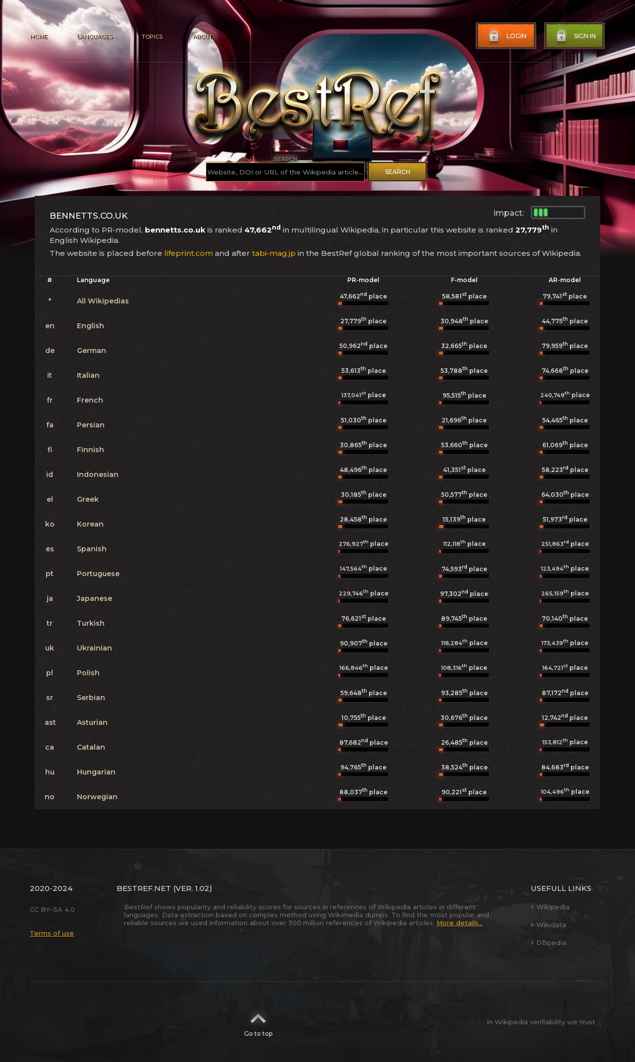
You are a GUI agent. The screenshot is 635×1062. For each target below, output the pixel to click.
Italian (88, 375)
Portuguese (98, 573)
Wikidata (548, 925)
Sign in (575, 36)
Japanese (94, 598)
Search (397, 172)
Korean (90, 524)
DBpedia (548, 942)
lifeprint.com (188, 253)
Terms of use (52, 933)
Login (506, 36)
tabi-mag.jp (274, 253)
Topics (152, 36)
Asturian (92, 722)
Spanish (92, 548)
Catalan (91, 747)
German (91, 350)
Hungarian (96, 771)
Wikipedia (550, 907)
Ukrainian (94, 648)
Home (38, 36)
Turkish (91, 623)
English (90, 325)
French (90, 400)
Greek (88, 499)
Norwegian (97, 796)
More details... (460, 923)
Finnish (90, 449)
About (202, 36)
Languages (94, 36)
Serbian (91, 697)
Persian (91, 424)
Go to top (258, 1021)
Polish (88, 672)
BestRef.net (144, 888)
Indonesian (98, 474)
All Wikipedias (103, 300)
